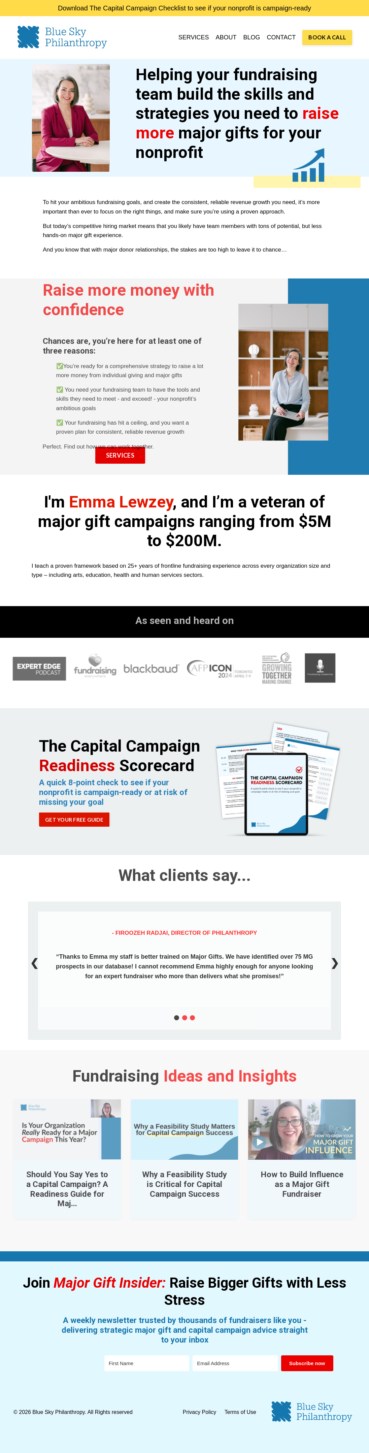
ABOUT (226, 37)
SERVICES (193, 37)
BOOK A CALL (327, 37)
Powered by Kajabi (336, 1442)
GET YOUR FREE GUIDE (74, 820)
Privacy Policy (200, 1412)
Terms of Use (240, 1412)
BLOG (251, 37)
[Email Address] (235, 1363)
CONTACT (281, 37)
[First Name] (146, 1363)
